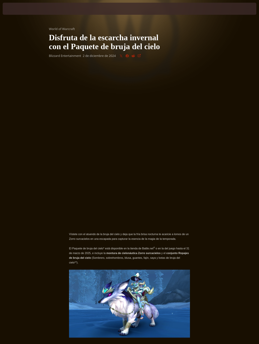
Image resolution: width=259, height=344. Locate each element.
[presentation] (15, 9)
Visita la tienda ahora (130, 192)
